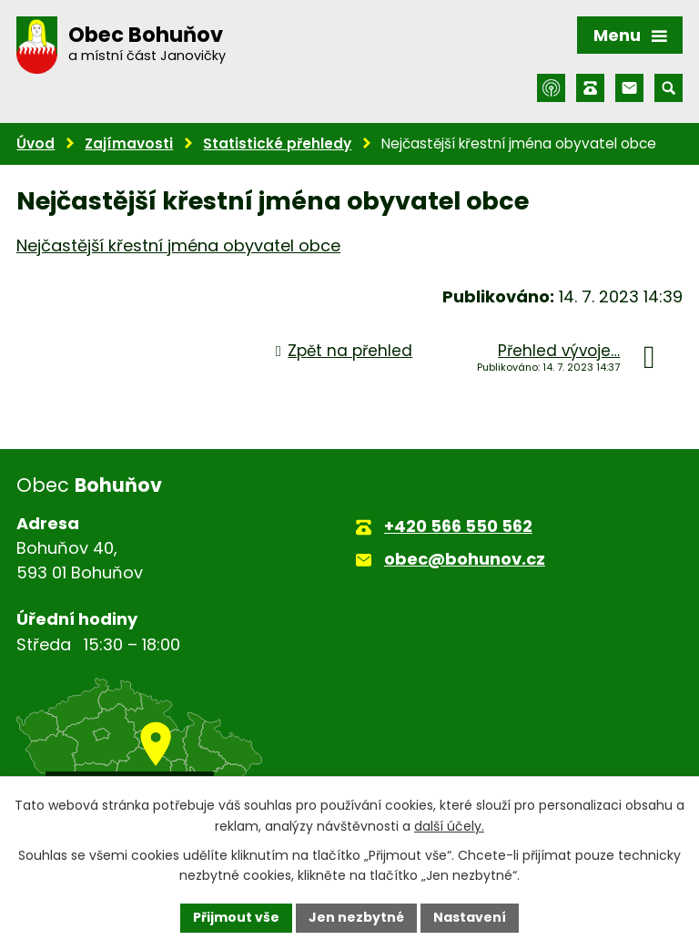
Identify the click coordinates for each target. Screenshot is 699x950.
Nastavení (469, 917)
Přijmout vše (236, 917)
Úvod (35, 143)
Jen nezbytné (356, 917)
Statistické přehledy (277, 143)
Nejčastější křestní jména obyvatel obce (178, 245)
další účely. (449, 826)
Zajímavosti (129, 143)
